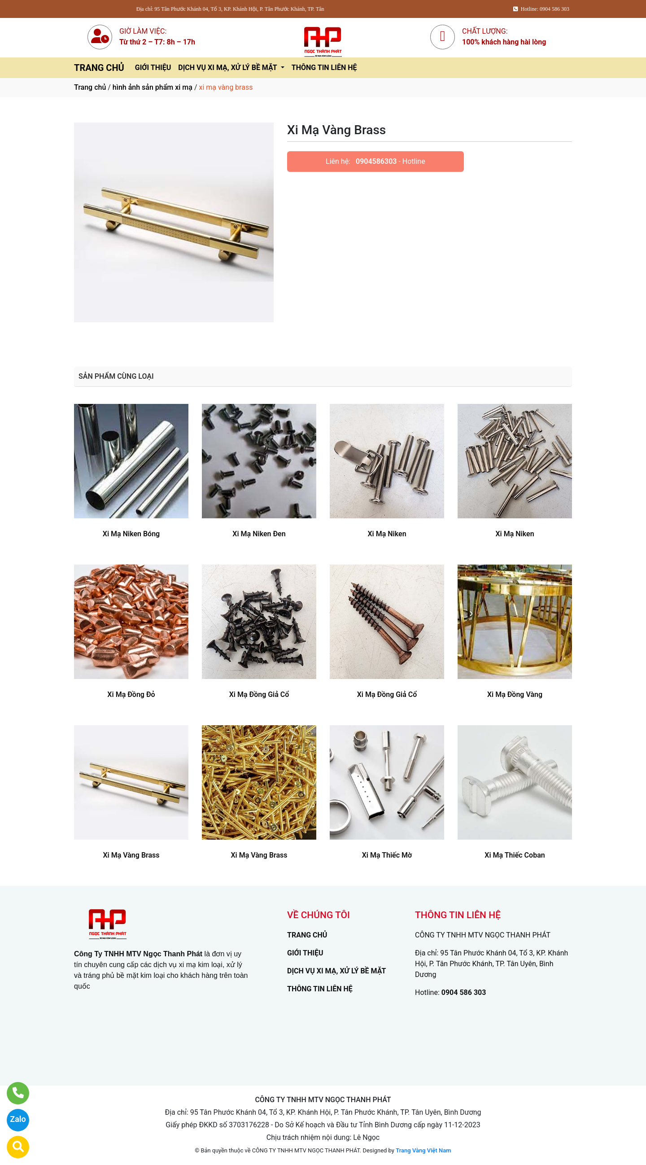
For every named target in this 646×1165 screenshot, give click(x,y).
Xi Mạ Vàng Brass (131, 855)
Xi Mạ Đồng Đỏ (131, 694)
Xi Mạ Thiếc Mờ (387, 855)
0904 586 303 (463, 992)
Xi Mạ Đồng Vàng (514, 694)
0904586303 (376, 161)
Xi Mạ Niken (386, 534)
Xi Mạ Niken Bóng (131, 534)
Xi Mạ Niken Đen (258, 534)
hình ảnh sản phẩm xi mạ (152, 87)
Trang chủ (90, 87)
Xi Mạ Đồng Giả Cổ (259, 694)
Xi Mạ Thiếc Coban (514, 855)
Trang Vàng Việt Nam (423, 1150)
